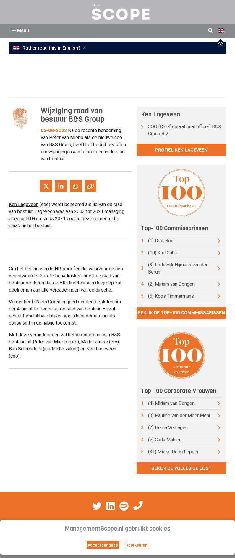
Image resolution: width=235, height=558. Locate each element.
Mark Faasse (94, 342)
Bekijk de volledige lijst (181, 468)
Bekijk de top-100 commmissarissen (181, 313)
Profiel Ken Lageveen (181, 150)
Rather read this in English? (47, 48)
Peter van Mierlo (50, 342)
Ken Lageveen (23, 204)
